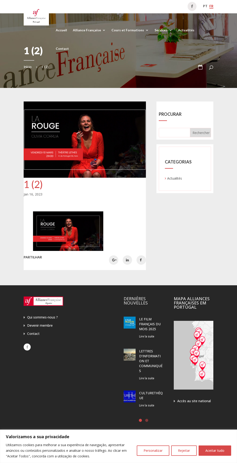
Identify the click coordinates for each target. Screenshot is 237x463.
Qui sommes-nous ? (42, 317)
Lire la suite (146, 336)
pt (205, 6)
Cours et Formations (127, 30)
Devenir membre (40, 325)
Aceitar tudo (214, 450)
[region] (118, 446)
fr (211, 6)
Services (161, 30)
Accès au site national (194, 401)
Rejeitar (184, 450)
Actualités (186, 30)
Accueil (61, 30)
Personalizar (153, 450)
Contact (62, 49)
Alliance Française (87, 30)
